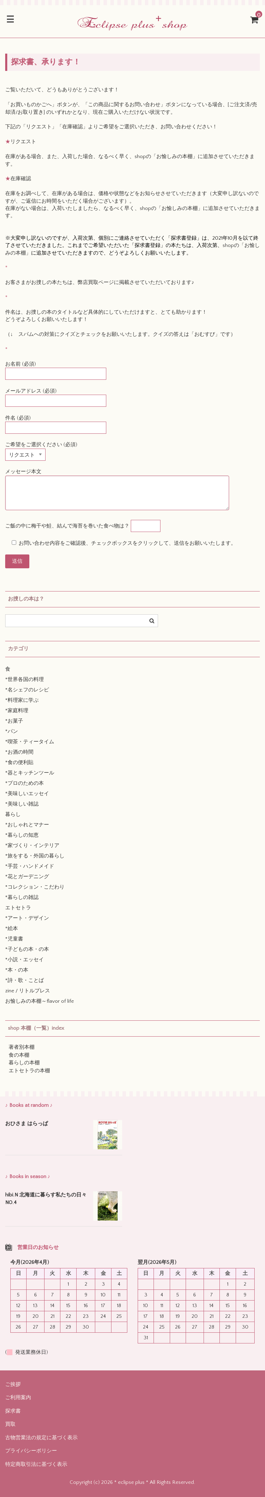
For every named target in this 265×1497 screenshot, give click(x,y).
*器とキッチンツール (29, 773)
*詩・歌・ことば (24, 980)
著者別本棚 (22, 1047)
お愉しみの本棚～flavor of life (39, 1001)
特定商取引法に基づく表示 (36, 1464)
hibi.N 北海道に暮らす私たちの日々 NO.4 (46, 1199)
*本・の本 (16, 970)
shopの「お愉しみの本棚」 (166, 156)
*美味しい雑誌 (22, 804)
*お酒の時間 (19, 752)
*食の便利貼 (19, 762)
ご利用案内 (18, 1397)
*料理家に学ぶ (22, 700)
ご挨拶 (13, 1384)
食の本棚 (19, 1055)
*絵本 (11, 928)
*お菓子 (14, 721)
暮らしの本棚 (24, 1063)
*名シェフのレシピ (27, 690)
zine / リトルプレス (27, 991)
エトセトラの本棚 (29, 1071)
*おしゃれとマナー (27, 825)
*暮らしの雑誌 (22, 897)
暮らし (13, 814)
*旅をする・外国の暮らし (35, 856)
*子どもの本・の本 (27, 949)
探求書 (13, 1411)
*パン (11, 731)
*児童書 (14, 939)
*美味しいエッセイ (27, 794)
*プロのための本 (24, 783)
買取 (10, 1424)
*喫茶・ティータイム (29, 742)
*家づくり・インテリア (32, 845)
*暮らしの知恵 (22, 835)
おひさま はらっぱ (26, 1124)
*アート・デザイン (27, 918)
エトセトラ (18, 908)
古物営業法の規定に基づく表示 (41, 1438)
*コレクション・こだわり (35, 887)
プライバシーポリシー (31, 1451)
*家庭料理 (16, 711)
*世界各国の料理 (24, 679)
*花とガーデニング (27, 877)
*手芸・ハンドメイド (29, 866)
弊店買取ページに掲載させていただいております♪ (136, 282)
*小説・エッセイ (24, 960)
